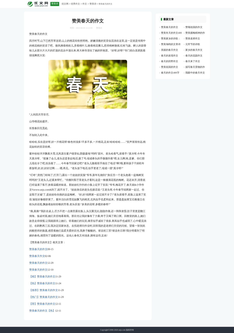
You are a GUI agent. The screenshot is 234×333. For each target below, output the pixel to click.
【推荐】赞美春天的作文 (43, 290)
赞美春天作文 (37, 256)
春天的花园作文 (193, 55)
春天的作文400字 (170, 72)
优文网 (65, 4)
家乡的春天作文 (193, 50)
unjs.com (122, 330)
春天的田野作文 (169, 61)
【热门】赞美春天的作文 (43, 297)
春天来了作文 (192, 61)
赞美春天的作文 (38, 249)
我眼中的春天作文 (195, 72)
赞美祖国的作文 (169, 67)
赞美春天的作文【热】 (42, 310)
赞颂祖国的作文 (193, 27)
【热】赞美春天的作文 (42, 283)
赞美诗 (93, 4)
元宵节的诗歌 (192, 44)
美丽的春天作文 (169, 50)
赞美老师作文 (192, 38)
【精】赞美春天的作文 (42, 276)
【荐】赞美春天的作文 (42, 303)
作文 (84, 4)
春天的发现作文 (169, 55)
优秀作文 (75, 4)
